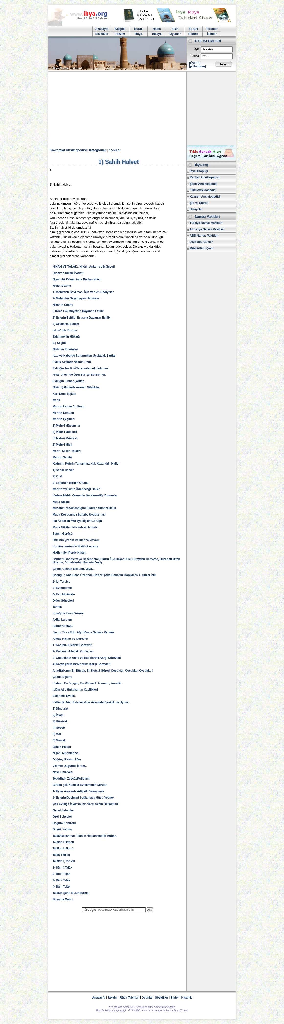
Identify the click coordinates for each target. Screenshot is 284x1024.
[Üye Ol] (194, 63)
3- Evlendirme (62, 588)
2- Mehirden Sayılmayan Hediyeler (76, 298)
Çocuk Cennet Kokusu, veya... (73, 569)
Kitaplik (120, 29)
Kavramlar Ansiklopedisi (68, 150)
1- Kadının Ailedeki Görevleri (72, 645)
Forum (193, 29)
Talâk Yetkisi (61, 855)
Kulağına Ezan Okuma (68, 613)
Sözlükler (101, 34)
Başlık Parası (62, 747)
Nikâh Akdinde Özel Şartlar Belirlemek (79, 374)
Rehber (193, 34)
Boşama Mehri (63, 899)
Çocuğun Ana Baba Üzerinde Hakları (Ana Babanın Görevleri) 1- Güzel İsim (105, 575)
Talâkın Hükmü (63, 848)
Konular (114, 150)
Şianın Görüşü (63, 533)
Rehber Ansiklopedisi (204, 177)
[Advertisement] (142, 108)
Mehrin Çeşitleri (64, 419)
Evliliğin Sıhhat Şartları (69, 381)
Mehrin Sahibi (62, 457)
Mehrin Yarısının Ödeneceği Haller (76, 489)
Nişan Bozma (62, 285)
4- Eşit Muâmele (64, 594)
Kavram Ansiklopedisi (205, 196)
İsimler (212, 34)
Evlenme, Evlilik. (64, 696)
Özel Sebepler (62, 816)
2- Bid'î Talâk (61, 874)
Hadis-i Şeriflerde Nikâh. (69, 552)
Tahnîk (57, 607)
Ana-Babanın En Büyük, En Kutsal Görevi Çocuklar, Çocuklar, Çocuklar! (103, 670)
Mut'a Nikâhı (61, 502)
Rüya (138, 34)
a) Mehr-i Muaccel (65, 432)
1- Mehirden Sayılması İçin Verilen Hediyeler (83, 292)
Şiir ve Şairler (199, 203)
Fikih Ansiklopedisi (203, 190)
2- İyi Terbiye (61, 581)
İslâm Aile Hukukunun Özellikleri (75, 689)
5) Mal (57, 734)
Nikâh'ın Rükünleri (65, 349)
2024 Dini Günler (201, 242)
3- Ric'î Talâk (61, 880)
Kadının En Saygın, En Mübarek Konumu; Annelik (87, 683)
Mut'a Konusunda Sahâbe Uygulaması (79, 514)
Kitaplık (186, 997)
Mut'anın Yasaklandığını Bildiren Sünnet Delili (84, 508)
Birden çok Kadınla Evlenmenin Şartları (80, 785)
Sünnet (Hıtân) (63, 626)
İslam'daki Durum (65, 330)
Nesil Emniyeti (63, 772)
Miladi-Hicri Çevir (202, 248)
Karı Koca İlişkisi (64, 394)
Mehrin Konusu (63, 413)
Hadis (157, 29)
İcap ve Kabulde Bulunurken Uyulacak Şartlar (84, 355)
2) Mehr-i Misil (62, 444)
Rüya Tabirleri (129, 997)
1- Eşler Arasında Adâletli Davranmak (78, 791)
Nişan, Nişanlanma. (66, 753)
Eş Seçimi (59, 343)
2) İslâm (58, 715)
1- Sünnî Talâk (62, 867)
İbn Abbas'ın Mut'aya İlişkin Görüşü (77, 521)
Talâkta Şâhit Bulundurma (70, 893)
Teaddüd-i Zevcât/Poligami (71, 778)
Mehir (56, 400)
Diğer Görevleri (63, 600)
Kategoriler (97, 150)
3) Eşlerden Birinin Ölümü (70, 482)
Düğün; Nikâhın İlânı (67, 759)
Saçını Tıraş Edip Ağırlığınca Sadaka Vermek (83, 632)
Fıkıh (175, 29)
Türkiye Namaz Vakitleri (206, 223)
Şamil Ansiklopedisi (203, 184)
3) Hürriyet (60, 721)
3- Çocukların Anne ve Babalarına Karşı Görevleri (87, 658)
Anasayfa (101, 29)
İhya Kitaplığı (199, 171)
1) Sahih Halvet (63, 470)
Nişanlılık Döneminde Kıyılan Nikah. (77, 279)
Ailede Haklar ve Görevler (70, 638)
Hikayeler (196, 209)
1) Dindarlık (60, 708)
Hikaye (157, 34)
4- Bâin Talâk (61, 886)
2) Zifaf (57, 476)
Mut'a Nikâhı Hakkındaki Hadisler (75, 527)
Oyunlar (175, 34)
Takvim (120, 34)
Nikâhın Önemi (63, 305)
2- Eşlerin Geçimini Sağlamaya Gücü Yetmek (83, 797)
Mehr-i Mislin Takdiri (67, 451)
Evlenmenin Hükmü (66, 336)
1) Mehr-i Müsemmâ (66, 425)
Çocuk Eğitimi (62, 677)
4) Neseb (59, 727)
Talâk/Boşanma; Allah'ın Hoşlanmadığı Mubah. (85, 835)
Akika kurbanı (62, 619)
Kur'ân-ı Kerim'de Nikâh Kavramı (75, 546)
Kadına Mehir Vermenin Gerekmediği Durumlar (85, 495)
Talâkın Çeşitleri (64, 861)
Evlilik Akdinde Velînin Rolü (72, 362)
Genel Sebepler (63, 810)
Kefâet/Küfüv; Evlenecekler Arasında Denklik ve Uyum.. (91, 702)
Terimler (211, 29)
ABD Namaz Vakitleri (204, 235)
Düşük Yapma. (63, 829)
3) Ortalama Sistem (66, 324)
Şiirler (175, 997)
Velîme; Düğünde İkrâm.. (70, 766)
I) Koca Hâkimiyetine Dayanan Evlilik (78, 311)
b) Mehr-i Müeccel (65, 438)
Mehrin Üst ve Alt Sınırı (69, 406)
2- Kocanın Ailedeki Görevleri (73, 651)
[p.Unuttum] (197, 66)
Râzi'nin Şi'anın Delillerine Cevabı (76, 540)
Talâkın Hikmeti (63, 842)
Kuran (138, 29)
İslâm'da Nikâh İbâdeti (68, 273)
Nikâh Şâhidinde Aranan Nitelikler (76, 387)
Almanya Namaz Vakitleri (207, 229)
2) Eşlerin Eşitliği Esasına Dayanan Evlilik (81, 317)
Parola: (195, 55)
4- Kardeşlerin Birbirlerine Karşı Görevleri (81, 664)
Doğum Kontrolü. (64, 823)
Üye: (197, 49)
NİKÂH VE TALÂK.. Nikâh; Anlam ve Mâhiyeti (84, 266)
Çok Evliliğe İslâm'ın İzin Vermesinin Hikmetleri (85, 804)
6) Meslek (59, 740)
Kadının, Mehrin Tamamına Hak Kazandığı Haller (86, 463)
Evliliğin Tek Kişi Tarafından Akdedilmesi (81, 368)
